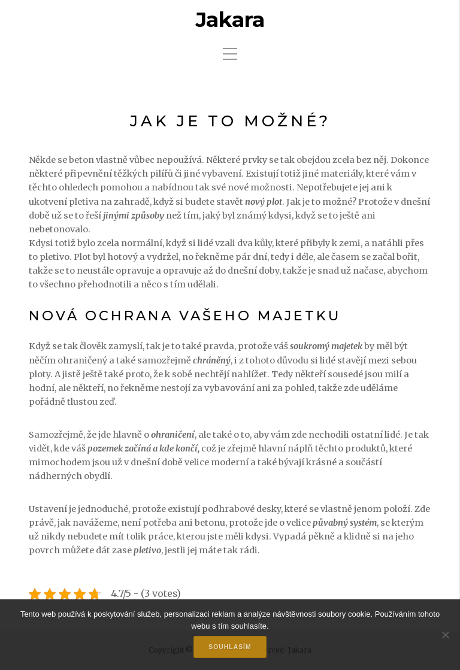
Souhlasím (229, 647)
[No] (445, 635)
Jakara (230, 19)
